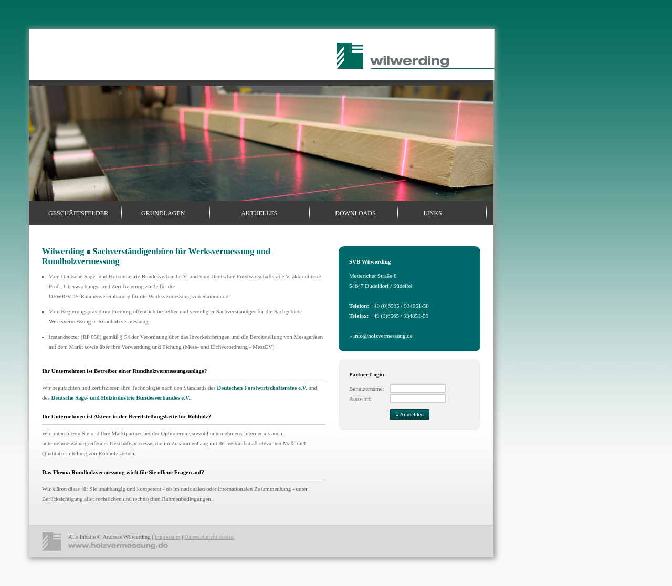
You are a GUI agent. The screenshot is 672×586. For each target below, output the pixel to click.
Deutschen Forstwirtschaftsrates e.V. (262, 387)
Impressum (167, 536)
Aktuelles (259, 213)
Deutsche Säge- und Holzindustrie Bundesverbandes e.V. (120, 397)
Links (432, 213)
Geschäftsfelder (78, 213)
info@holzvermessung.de (381, 335)
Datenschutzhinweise (208, 536)
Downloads (355, 213)
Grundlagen (163, 213)
